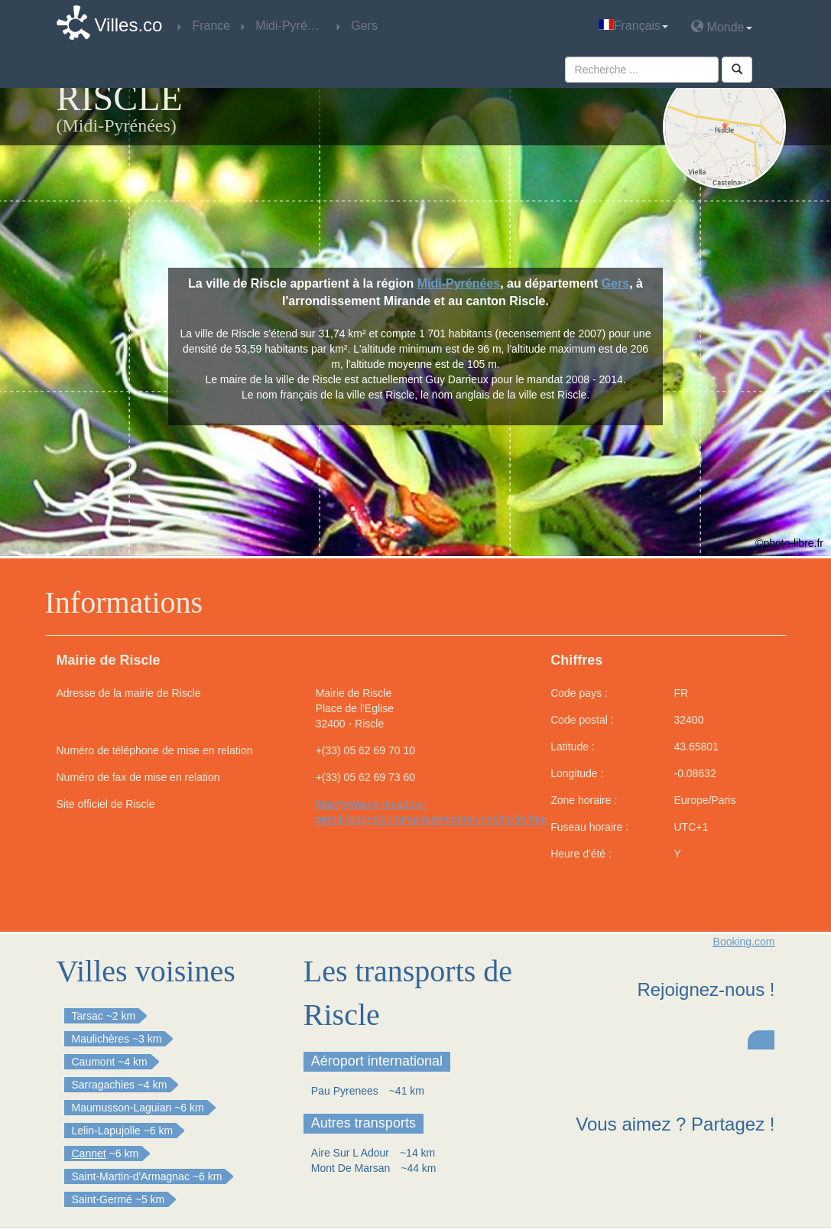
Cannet (89, 1153)
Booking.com (744, 942)
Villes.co (129, 25)
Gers (615, 283)
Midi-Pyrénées (458, 283)
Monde (721, 26)
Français (633, 25)
